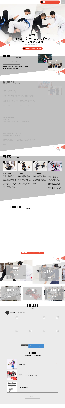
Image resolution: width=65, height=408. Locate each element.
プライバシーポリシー (58, 399)
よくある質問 (25, 399)
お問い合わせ (52, 399)
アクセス (21, 399)
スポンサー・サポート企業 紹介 (33, 399)
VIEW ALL (32, 356)
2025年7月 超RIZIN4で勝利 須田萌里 (10, 21)
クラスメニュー (8, 399)
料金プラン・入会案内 (15, 399)
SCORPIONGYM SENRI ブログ (44, 399)
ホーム (4, 399)
